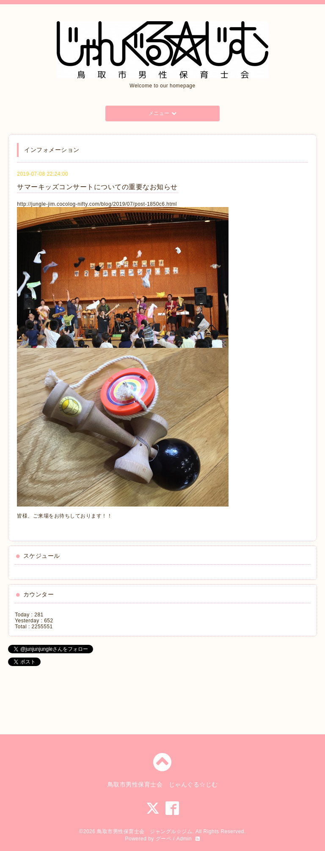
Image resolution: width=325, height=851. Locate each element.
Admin (184, 839)
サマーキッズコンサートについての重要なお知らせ (97, 186)
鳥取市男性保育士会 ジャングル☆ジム (144, 831)
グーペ (164, 839)
